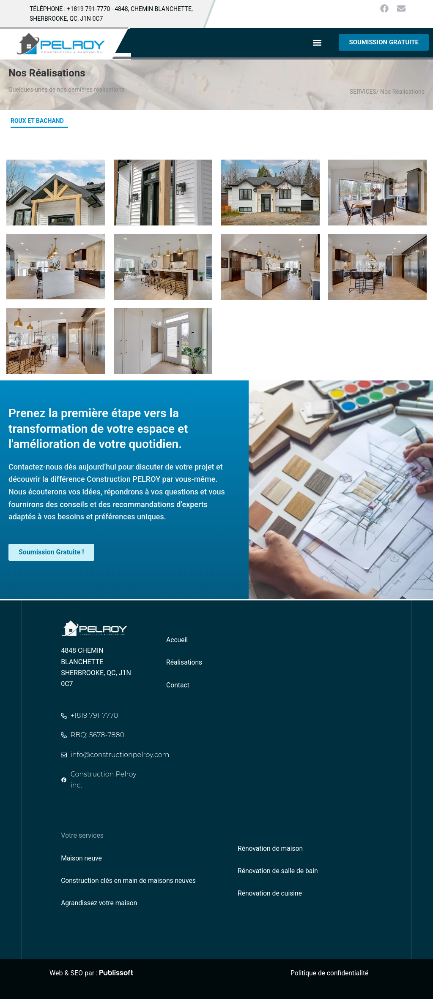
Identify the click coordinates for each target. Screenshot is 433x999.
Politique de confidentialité (330, 973)
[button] (317, 42)
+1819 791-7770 (88, 8)
